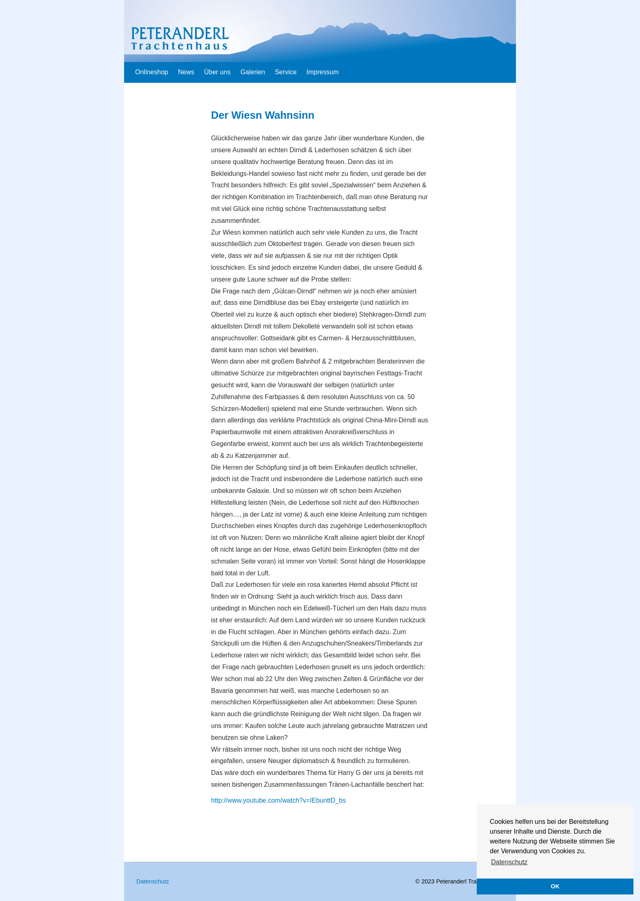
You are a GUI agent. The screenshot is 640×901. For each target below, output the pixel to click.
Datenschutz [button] (509, 862)
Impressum (323, 72)
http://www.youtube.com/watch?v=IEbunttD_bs (278, 800)
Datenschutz (152, 881)
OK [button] (555, 886)
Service (285, 72)
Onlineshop (151, 72)
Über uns (217, 72)
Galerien (252, 72)
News (186, 72)
